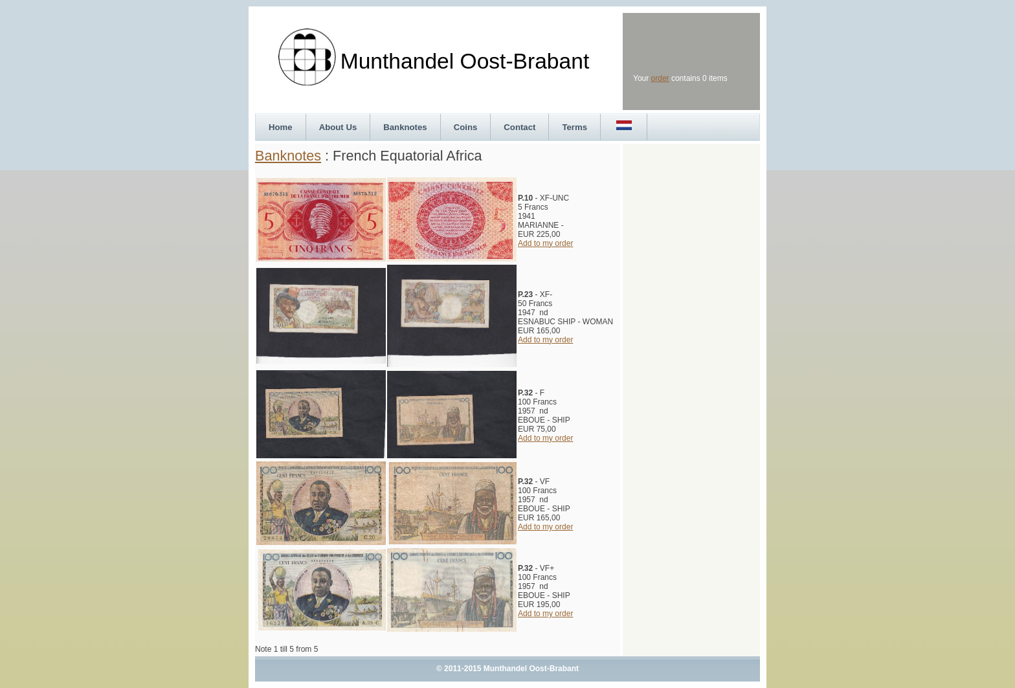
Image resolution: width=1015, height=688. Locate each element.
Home (281, 127)
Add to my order (545, 243)
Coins (466, 127)
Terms (574, 127)
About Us (338, 127)
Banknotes (405, 127)
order (660, 78)
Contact (519, 127)
